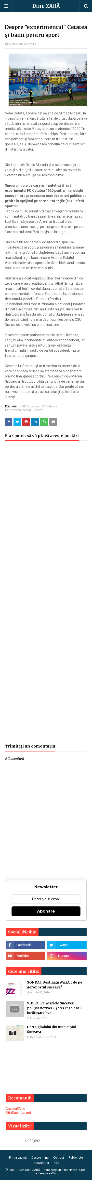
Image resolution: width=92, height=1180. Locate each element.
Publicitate (76, 1157)
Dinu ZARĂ (46, 6)
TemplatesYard (48, 1173)
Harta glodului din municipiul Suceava (51, 1029)
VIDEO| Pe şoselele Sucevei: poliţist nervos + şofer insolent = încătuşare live (54, 1008)
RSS (56, 1163)
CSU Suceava (29, 406)
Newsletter (41, 1163)
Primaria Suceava (18, 410)
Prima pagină (18, 1157)
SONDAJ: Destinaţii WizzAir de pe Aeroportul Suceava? (54, 984)
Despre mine (40, 1157)
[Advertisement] (46, 594)
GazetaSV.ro (15, 1109)
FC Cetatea (49, 406)
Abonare (46, 911)
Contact (58, 1157)
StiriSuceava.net (18, 1113)
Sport (38, 410)
